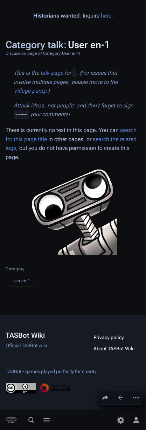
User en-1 (21, 280)
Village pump (30, 90)
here (106, 15)
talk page (51, 73)
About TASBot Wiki (114, 348)
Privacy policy (108, 337)
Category (15, 268)
